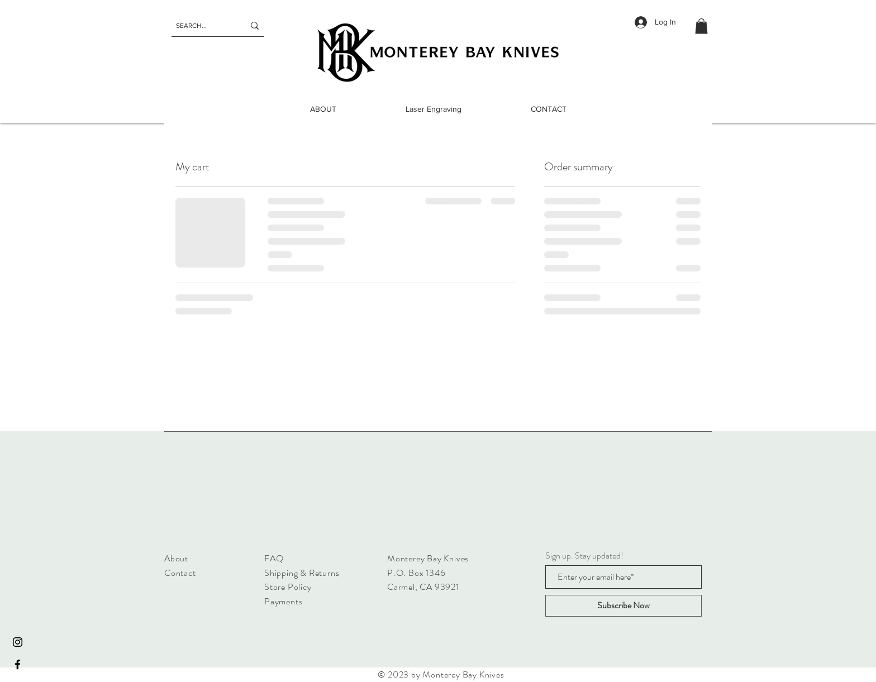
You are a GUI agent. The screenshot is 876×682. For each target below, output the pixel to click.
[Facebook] (17, 664)
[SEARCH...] (201, 25)
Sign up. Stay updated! (584, 555)
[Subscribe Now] (623, 606)
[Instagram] (17, 642)
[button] (701, 26)
